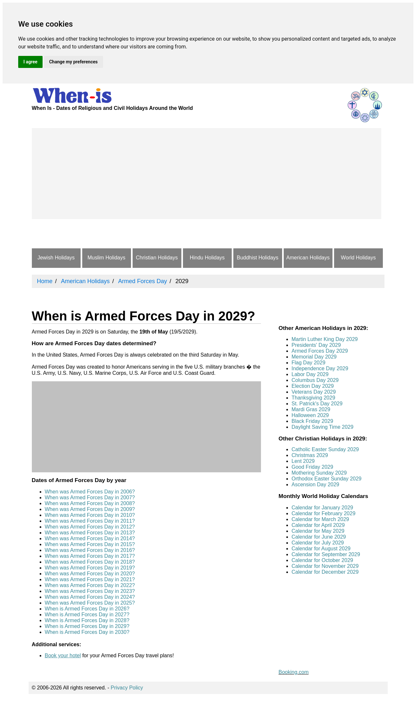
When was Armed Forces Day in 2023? (90, 591)
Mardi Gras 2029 (311, 409)
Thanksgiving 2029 (313, 397)
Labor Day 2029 (310, 374)
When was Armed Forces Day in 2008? (90, 503)
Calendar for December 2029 (325, 572)
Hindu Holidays (207, 257)
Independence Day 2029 (320, 368)
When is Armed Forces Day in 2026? (87, 608)
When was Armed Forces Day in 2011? (90, 521)
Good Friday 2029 (312, 467)
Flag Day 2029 (308, 362)
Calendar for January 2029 (322, 507)
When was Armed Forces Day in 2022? (90, 585)
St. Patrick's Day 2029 (317, 403)
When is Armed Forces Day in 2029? (87, 626)
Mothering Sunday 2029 (319, 473)
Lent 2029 (303, 461)
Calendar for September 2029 (326, 554)
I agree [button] (30, 61)
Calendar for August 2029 (321, 548)
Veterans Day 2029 (314, 392)
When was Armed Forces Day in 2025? (90, 603)
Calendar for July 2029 (318, 542)
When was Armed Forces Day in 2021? (90, 579)
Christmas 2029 (310, 455)
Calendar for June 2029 (319, 537)
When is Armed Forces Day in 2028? (87, 620)
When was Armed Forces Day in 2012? (90, 527)
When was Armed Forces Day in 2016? (90, 550)
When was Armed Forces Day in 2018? (90, 562)
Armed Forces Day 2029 (320, 351)
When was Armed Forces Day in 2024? (90, 597)
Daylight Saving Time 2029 (322, 427)
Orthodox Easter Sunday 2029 (326, 478)
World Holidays (358, 257)
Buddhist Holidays (257, 257)
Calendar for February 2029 (324, 513)
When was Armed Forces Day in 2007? (90, 497)
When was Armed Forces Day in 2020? (90, 573)
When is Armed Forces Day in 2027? (87, 614)
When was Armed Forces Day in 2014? (90, 538)
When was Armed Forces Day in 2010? (90, 515)
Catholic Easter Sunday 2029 (325, 449)
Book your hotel (63, 655)
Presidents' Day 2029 (316, 345)
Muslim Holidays (106, 257)
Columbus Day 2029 (315, 380)
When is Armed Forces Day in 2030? (87, 632)
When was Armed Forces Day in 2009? (90, 509)
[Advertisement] (206, 173)
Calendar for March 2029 (320, 519)
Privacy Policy (127, 687)
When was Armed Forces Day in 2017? (90, 556)
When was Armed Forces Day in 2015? (90, 544)
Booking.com (294, 672)
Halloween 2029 (310, 415)
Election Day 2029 (313, 386)
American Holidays (308, 257)
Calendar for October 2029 (322, 560)
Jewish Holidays (56, 257)
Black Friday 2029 (312, 421)
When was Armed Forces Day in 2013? (90, 532)
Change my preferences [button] (73, 61)
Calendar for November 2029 (325, 566)
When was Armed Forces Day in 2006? (90, 491)
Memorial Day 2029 (314, 357)
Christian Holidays (157, 257)
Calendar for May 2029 (318, 531)
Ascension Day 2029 (315, 484)
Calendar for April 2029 (318, 525)
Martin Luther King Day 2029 (325, 339)
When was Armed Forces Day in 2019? (90, 567)
